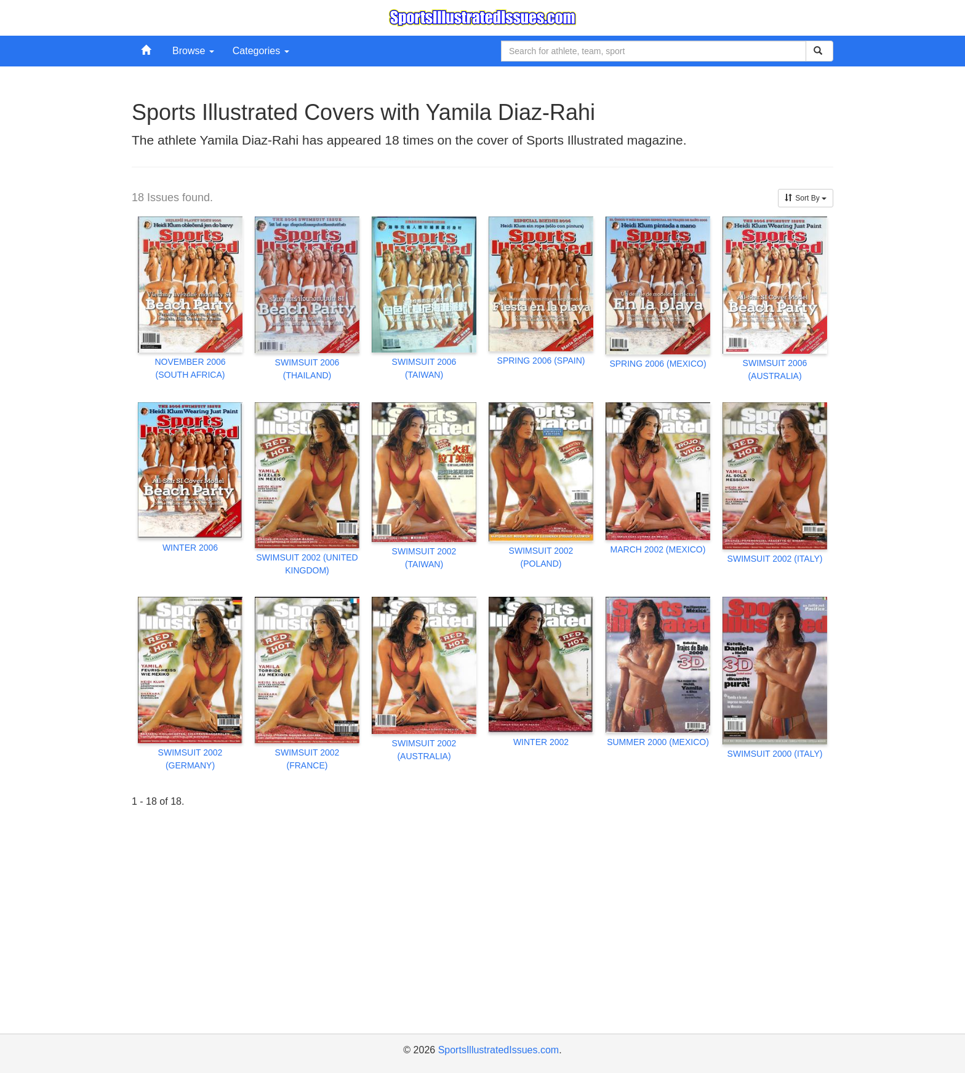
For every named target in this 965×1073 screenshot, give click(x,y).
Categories (261, 51)
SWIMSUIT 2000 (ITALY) (775, 754)
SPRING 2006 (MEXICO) (657, 364)
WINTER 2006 (190, 547)
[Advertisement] (482, 938)
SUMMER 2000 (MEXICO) (658, 742)
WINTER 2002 (541, 742)
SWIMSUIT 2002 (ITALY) (775, 559)
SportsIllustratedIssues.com (498, 1050)
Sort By (806, 198)
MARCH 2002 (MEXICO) (658, 549)
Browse (193, 51)
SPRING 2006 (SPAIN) (541, 360)
